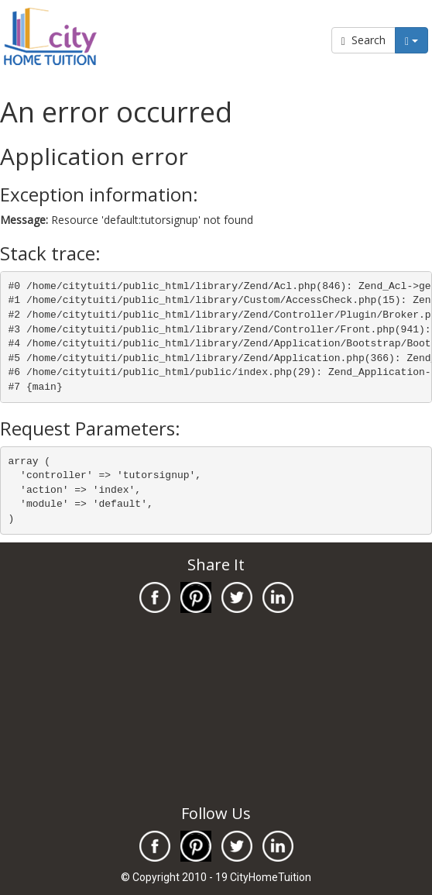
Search (363, 40)
